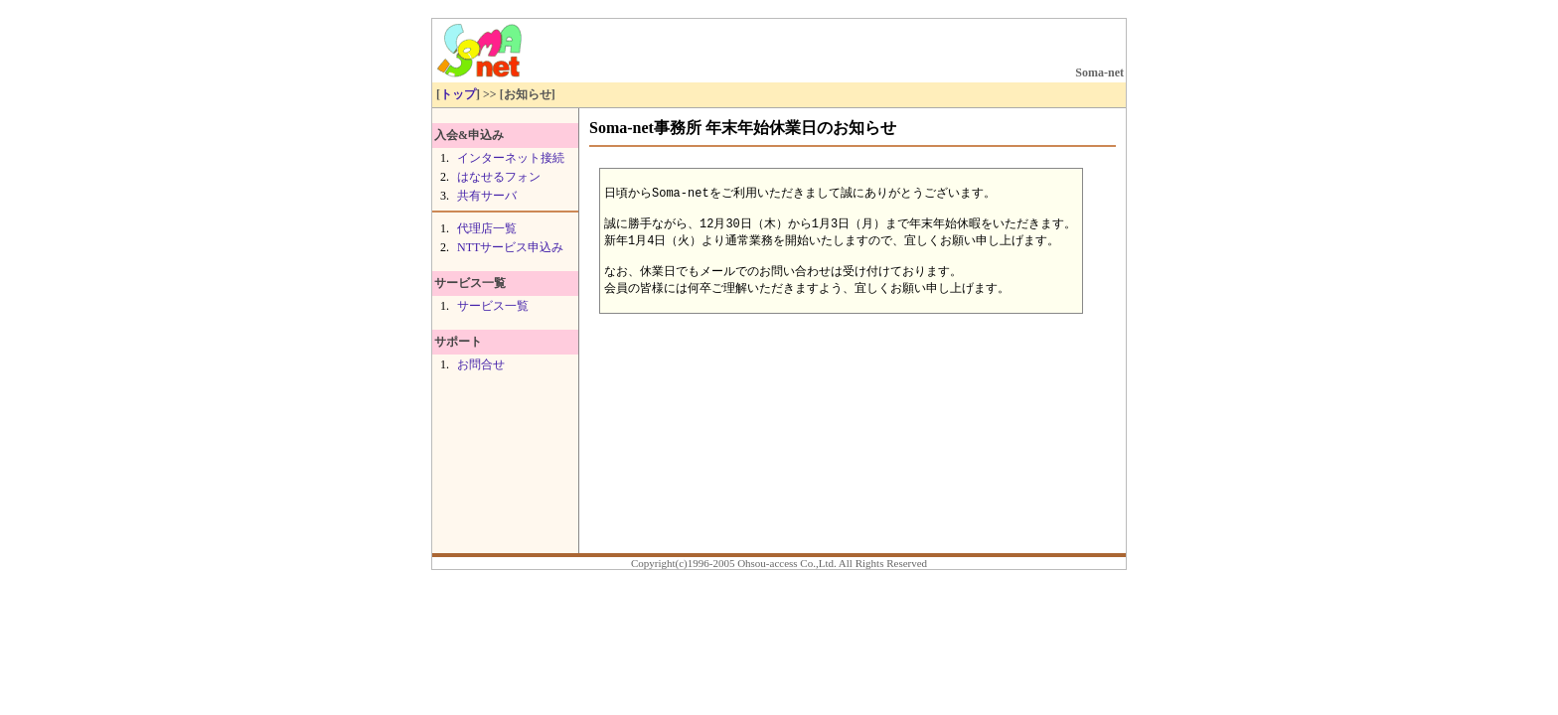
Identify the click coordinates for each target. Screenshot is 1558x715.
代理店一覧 (487, 228)
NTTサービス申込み (510, 247)
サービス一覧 (493, 306)
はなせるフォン (499, 177)
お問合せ (481, 364)
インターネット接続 (510, 158)
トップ (458, 94)
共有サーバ (487, 196)
